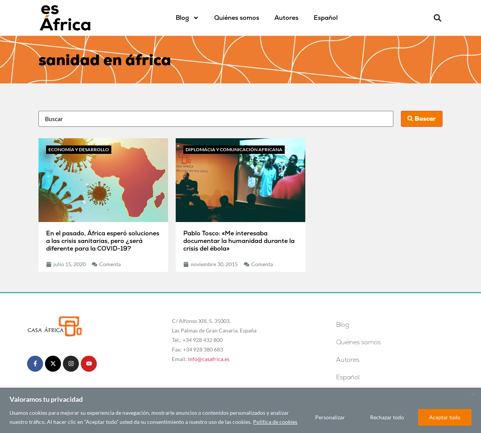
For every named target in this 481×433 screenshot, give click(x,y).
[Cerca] (473, 394)
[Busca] (215, 119)
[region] (240, 410)
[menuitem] (325, 18)
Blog (187, 18)
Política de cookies (275, 422)
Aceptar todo (444, 417)
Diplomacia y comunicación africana (234, 149)
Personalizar (330, 417)
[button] (437, 18)
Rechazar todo (387, 417)
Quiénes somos (236, 18)
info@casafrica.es (208, 359)
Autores (286, 18)
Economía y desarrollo (78, 149)
